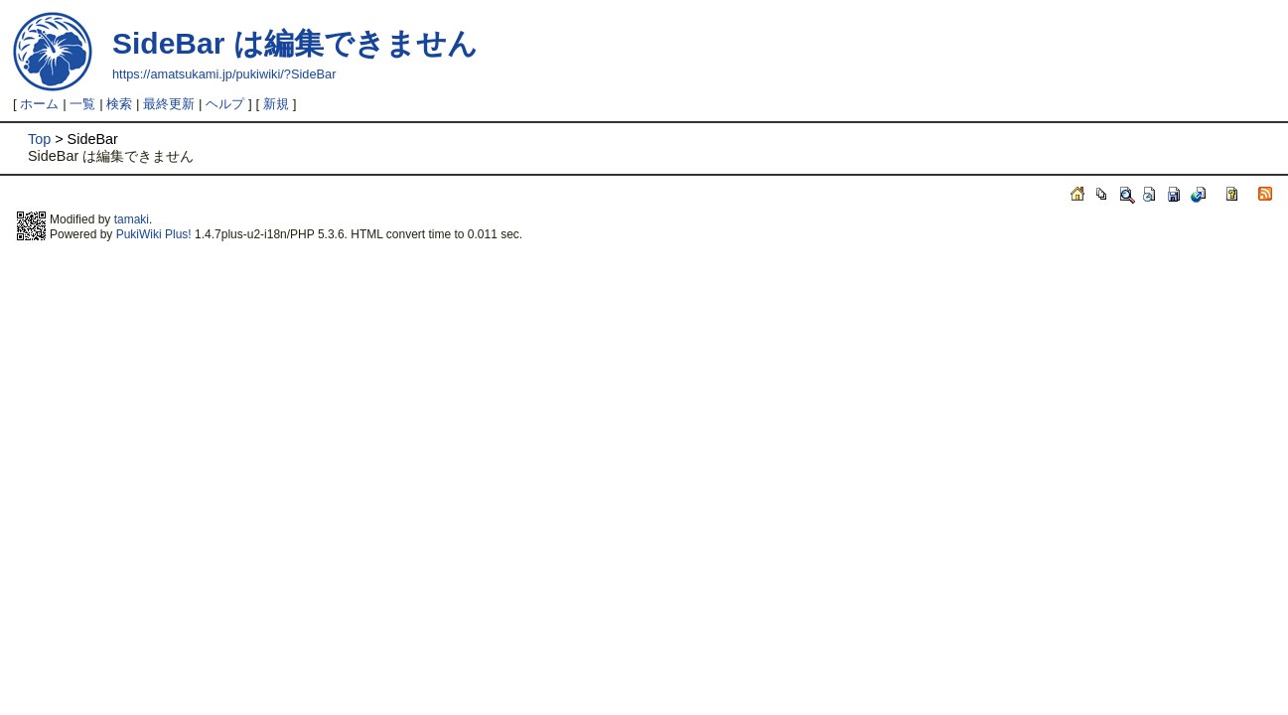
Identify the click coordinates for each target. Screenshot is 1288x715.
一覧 (82, 103)
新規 (276, 103)
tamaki (131, 219)
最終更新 (169, 103)
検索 (119, 103)
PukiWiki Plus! (154, 234)
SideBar (168, 43)
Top (39, 139)
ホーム (39, 103)
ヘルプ (225, 103)
